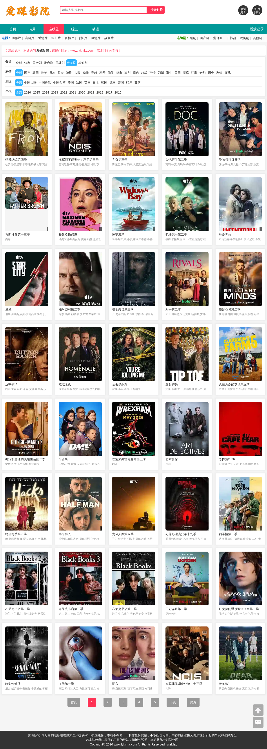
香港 (61, 72)
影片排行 (257, 10)
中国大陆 (30, 82)
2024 (45, 92)
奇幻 (203, 72)
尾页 (193, 702)
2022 (63, 92)
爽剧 (127, 72)
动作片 (16, 38)
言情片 (69, 38)
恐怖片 (82, 38)
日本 (52, 72)
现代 (136, 72)
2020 (81, 92)
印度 (129, 82)
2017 (108, 92)
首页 (12, 29)
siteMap (171, 744)
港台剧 (217, 38)
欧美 (44, 72)
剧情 (219, 72)
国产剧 (204, 38)
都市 (119, 72)
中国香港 (45, 82)
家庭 (186, 72)
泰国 (121, 82)
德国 (112, 82)
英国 (87, 82)
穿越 (94, 72)
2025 (36, 92)
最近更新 (243, 10)
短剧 (193, 38)
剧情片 (95, 38)
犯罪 (194, 72)
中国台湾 (59, 82)
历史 (211, 72)
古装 (77, 72)
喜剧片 (29, 38)
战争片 (109, 38)
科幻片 (56, 38)
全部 (19, 63)
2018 (99, 92)
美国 (71, 82)
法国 (79, 82)
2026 (27, 92)
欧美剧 (244, 38)
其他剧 (257, 38)
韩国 (36, 72)
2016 (117, 92)
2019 (90, 92)
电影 (32, 29)
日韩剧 (231, 38)
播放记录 (257, 29)
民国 (177, 72)
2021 (72, 92)
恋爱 (102, 72)
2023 (54, 92)
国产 (27, 72)
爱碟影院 (42, 50)
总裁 (144, 72)
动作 (86, 72)
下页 (173, 702)
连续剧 (54, 29)
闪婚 (161, 72)
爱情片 (42, 38)
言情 (152, 72)
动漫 (95, 29)
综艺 (74, 29)
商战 (228, 72)
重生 (169, 72)
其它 (137, 82)
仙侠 (111, 72)
